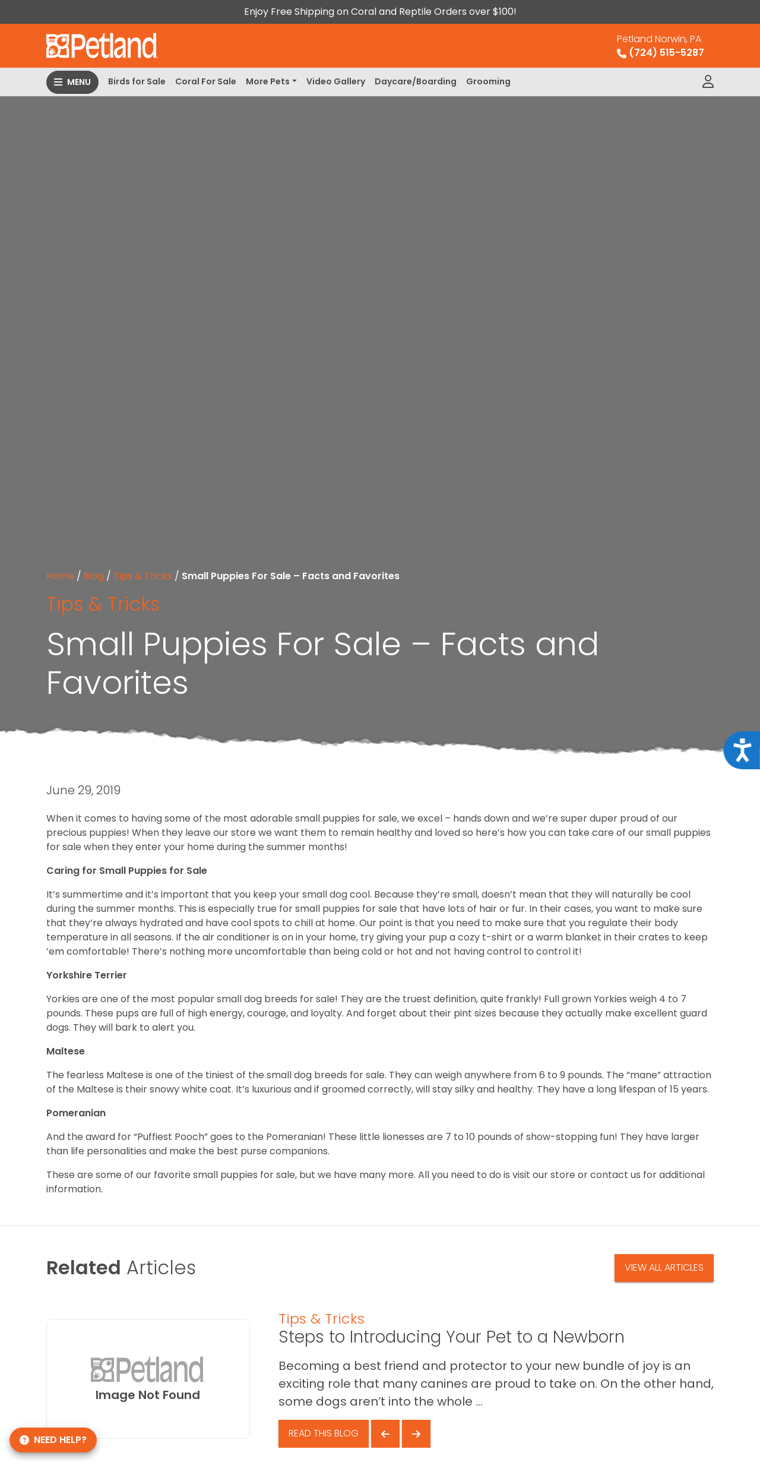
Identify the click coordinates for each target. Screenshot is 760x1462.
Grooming (488, 81)
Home (60, 576)
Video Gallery (335, 81)
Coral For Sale (205, 81)
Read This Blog (324, 1433)
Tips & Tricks (142, 576)
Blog (94, 576)
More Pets (268, 81)
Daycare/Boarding (416, 81)
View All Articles (664, 1267)
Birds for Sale (137, 81)
